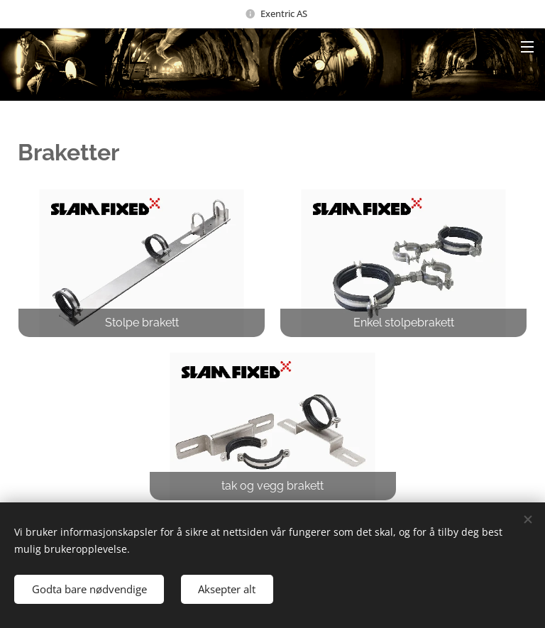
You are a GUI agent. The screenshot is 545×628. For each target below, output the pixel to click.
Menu (527, 47)
